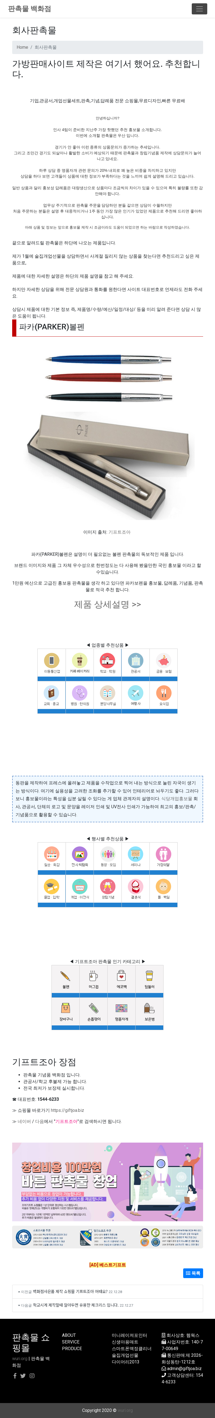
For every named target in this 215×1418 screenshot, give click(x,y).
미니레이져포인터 (129, 1335)
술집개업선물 (125, 1355)
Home (22, 47)
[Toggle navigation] (199, 8)
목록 (193, 1273)
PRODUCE (72, 1348)
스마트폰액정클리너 (132, 1348)
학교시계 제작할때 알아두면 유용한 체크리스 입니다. (76, 1305)
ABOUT (69, 1335)
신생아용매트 (125, 1342)
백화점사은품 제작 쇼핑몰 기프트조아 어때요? (70, 1291)
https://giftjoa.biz (67, 1110)
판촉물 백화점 (29, 9)
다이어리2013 (125, 1362)
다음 (39, 1121)
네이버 (24, 1121)
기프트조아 (119, 532)
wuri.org (19, 1358)
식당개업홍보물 (176, 798)
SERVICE (70, 1342)
